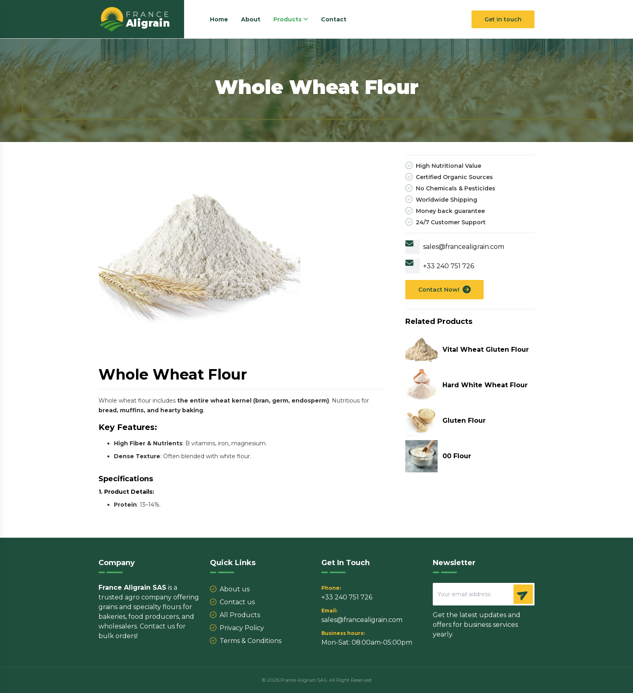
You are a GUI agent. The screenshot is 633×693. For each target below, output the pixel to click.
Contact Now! (444, 290)
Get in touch (503, 19)
